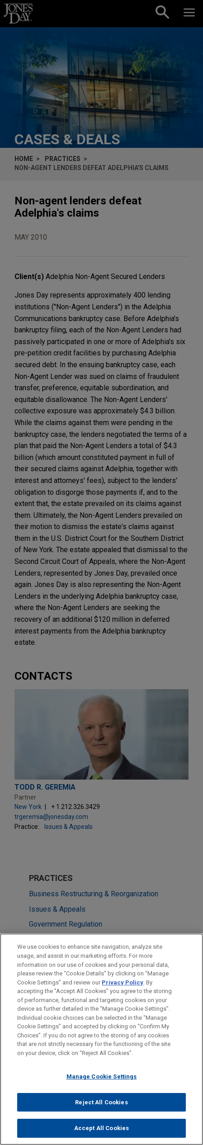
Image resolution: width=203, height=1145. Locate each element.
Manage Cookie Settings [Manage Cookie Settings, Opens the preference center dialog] (101, 1078)
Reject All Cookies (101, 1104)
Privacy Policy (122, 984)
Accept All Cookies (101, 1130)
